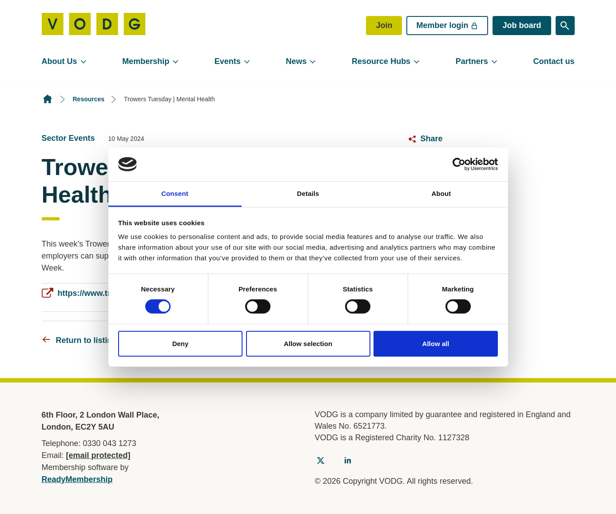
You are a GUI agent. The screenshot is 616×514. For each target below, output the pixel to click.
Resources (89, 99)
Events (228, 61)
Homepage (47, 99)
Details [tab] (308, 193)
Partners (472, 61)
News (296, 61)
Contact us (553, 61)
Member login (447, 25)
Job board (521, 25)
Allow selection (308, 343)
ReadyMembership (77, 479)
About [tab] (441, 193)
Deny (180, 343)
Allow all (435, 343)
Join (384, 25)
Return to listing (86, 340)
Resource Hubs (381, 61)
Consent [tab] (174, 193)
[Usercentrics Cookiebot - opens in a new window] (459, 164)
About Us (59, 61)
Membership (145, 61)
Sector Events (68, 138)
